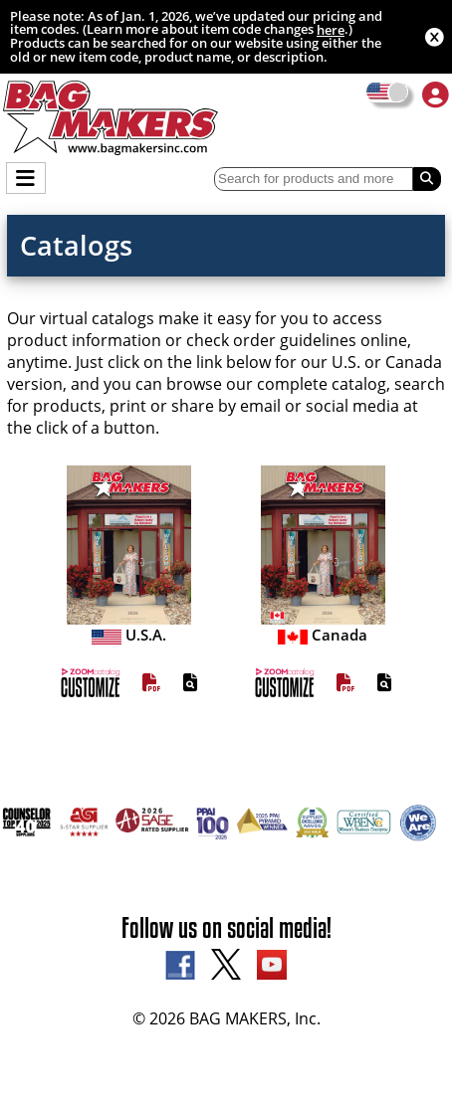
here (330, 30)
